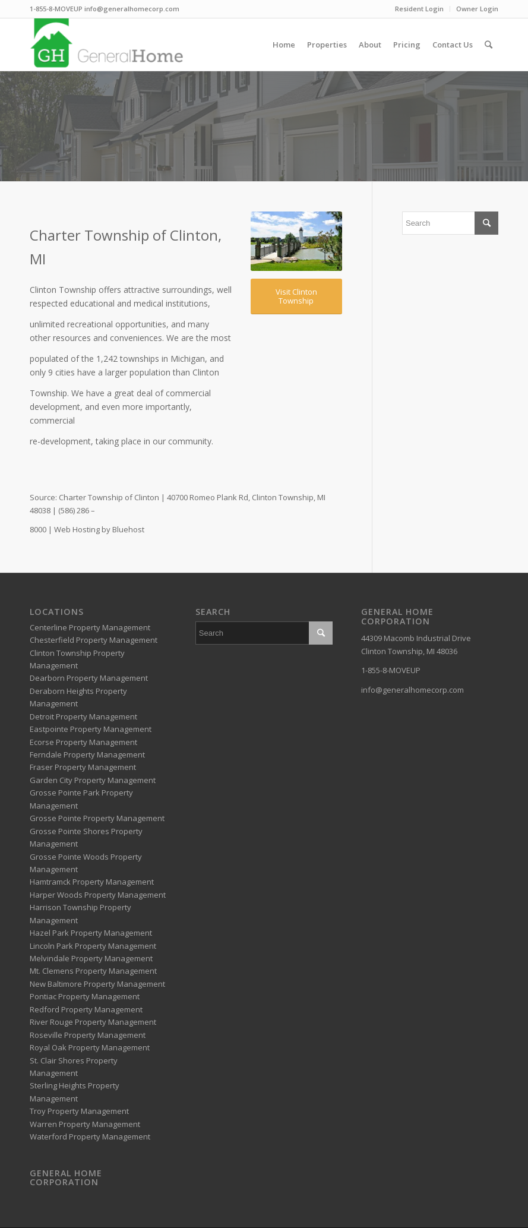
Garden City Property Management (93, 780)
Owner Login (477, 8)
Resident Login (419, 8)
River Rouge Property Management (93, 1022)
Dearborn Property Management (89, 678)
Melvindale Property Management (91, 958)
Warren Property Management (85, 1124)
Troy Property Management (79, 1111)
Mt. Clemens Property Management (93, 970)
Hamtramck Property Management (92, 881)
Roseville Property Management (88, 1035)
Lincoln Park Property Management (93, 945)
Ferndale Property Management (87, 754)
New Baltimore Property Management (97, 983)
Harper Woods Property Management (98, 894)
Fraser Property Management (83, 767)
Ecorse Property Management (83, 742)
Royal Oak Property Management (90, 1047)
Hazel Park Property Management (91, 932)
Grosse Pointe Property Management (97, 818)
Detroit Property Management (83, 716)
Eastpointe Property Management (90, 729)
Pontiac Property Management (85, 996)
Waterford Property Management (90, 1136)
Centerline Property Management (90, 627)
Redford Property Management (86, 1009)
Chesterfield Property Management (93, 639)
